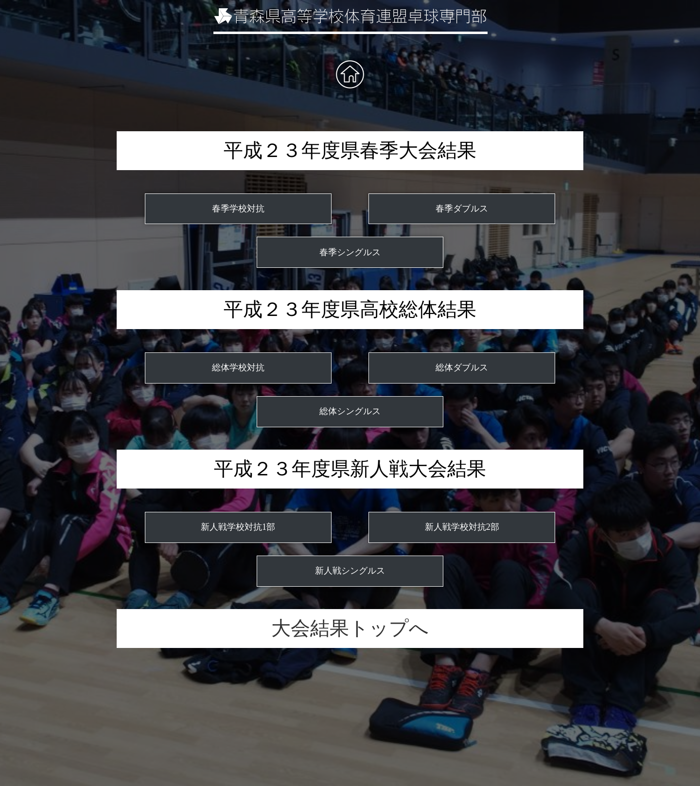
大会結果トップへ (350, 628)
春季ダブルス (462, 208)
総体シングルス (350, 411)
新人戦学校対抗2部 (462, 527)
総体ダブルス (462, 367)
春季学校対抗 (238, 208)
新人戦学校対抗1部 (238, 527)
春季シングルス (350, 252)
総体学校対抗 (238, 367)
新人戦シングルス (350, 571)
